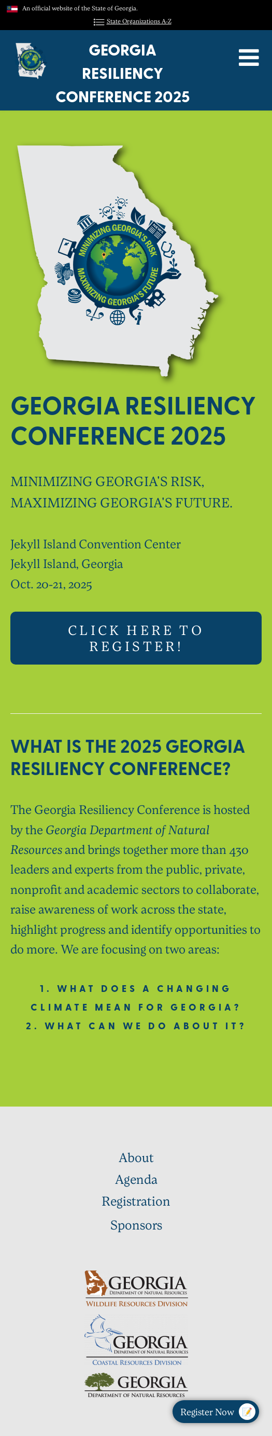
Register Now (217, 1411)
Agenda (136, 1179)
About (136, 1157)
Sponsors (136, 1224)
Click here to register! (136, 638)
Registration (136, 1201)
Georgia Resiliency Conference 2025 (122, 72)
